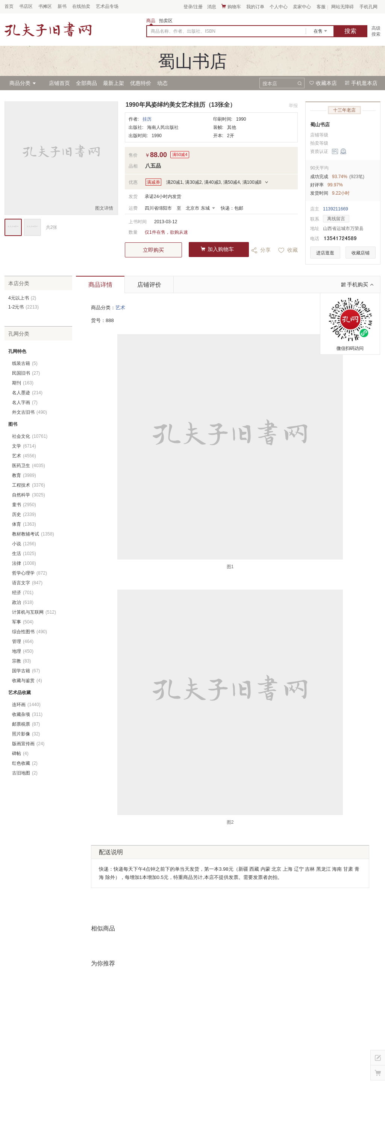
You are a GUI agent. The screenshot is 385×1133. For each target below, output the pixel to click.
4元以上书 (22, 298)
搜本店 (269, 83)
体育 (24, 524)
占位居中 (48, 29)
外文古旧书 (29, 412)
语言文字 (27, 582)
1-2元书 (23, 307)
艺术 (120, 307)
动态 (162, 83)
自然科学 (28, 495)
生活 (24, 553)
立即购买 (153, 250)
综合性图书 (29, 631)
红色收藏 (25, 763)
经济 (22, 592)
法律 (24, 563)
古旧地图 (25, 773)
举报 (293, 105)
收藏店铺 (361, 253)
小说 (24, 543)
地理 (22, 651)
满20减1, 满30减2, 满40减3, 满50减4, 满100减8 (213, 182)
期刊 (22, 383)
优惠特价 (140, 83)
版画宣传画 (28, 743)
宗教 (21, 661)
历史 (24, 514)
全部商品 (86, 83)
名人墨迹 (27, 392)
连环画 (26, 704)
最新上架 (113, 83)
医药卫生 (28, 465)
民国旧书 (26, 373)
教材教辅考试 (33, 534)
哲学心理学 (29, 573)
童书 (24, 504)
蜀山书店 (320, 124)
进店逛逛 (325, 253)
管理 (22, 641)
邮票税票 (26, 724)
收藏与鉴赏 (27, 680)
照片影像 (26, 734)
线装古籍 (25, 363)
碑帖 (20, 753)
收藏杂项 (27, 714)
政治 (22, 602)
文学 (24, 446)
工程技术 (28, 485)
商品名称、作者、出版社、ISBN (183, 31)
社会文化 (29, 436)
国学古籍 (26, 670)
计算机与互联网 (34, 612)
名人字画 (25, 402)
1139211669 (335, 209)
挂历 (147, 119)
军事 (22, 622)
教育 (24, 475)
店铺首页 (59, 83)
